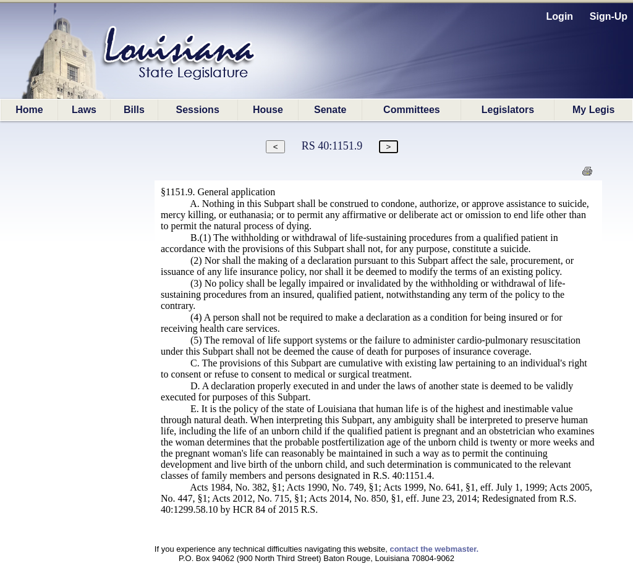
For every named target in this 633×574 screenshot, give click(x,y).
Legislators (508, 109)
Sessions (197, 109)
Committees (411, 109)
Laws (84, 109)
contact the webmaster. (433, 549)
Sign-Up (608, 16)
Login (560, 16)
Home (29, 109)
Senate (330, 109)
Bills (134, 109)
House (268, 109)
